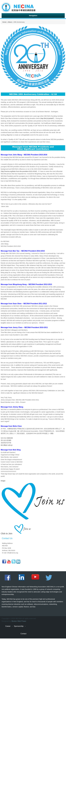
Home (4, 22)
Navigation (33, 15)
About (10, 22)
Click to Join (6, 533)
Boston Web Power (19, 621)
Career (7, 626)
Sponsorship (18, 626)
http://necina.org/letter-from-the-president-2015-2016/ (19, 171)
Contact (23, 634)
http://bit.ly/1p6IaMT (47, 118)
